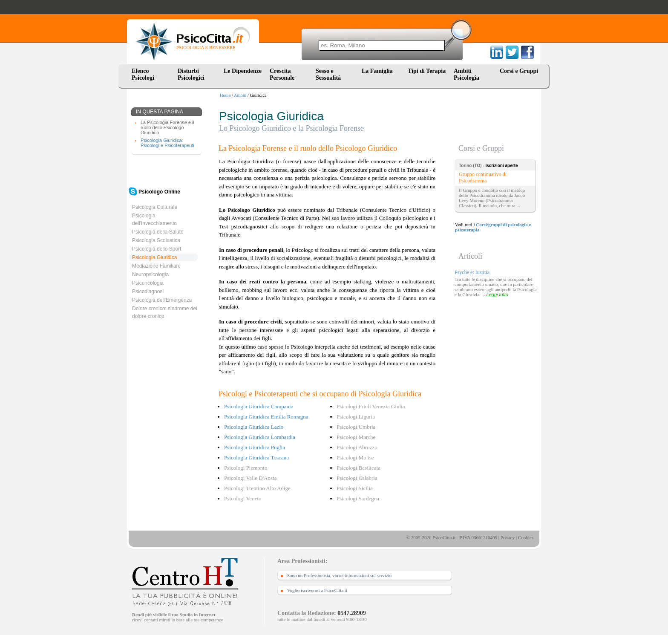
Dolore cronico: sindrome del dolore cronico (164, 312)
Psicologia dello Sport (156, 249)
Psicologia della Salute (158, 232)
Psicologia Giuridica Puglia (254, 447)
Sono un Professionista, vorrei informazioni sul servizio (339, 575)
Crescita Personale (282, 74)
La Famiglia (379, 71)
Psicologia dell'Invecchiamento (154, 219)
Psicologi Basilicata (358, 468)
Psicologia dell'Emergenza (162, 300)
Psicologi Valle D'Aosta (250, 478)
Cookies (525, 537)
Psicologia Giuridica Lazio (253, 427)
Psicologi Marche (356, 437)
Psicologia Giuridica (154, 257)
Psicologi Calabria (357, 478)
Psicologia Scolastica (156, 240)
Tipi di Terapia (427, 71)
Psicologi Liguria (356, 416)
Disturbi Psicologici (191, 74)
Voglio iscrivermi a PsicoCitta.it (317, 590)
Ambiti (240, 95)
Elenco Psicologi (143, 74)
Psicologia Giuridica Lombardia (259, 437)
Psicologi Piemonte (245, 468)
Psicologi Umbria (356, 427)
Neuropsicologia (150, 274)
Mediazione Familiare (156, 266)
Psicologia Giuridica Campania (258, 406)
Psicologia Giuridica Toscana (256, 457)
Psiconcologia (148, 283)
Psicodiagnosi (148, 291)
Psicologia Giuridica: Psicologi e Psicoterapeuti (167, 143)
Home (225, 95)
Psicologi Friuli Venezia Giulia (371, 406)
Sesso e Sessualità (328, 74)
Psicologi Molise (355, 457)
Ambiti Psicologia (466, 74)
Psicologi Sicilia (355, 488)
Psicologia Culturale (154, 207)
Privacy (508, 537)
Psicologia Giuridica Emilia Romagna (266, 416)
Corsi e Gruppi (519, 71)
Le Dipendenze (243, 71)
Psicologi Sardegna (358, 498)
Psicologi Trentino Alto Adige (257, 488)
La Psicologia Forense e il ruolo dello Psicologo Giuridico (167, 127)
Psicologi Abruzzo (357, 447)
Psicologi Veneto (243, 498)
